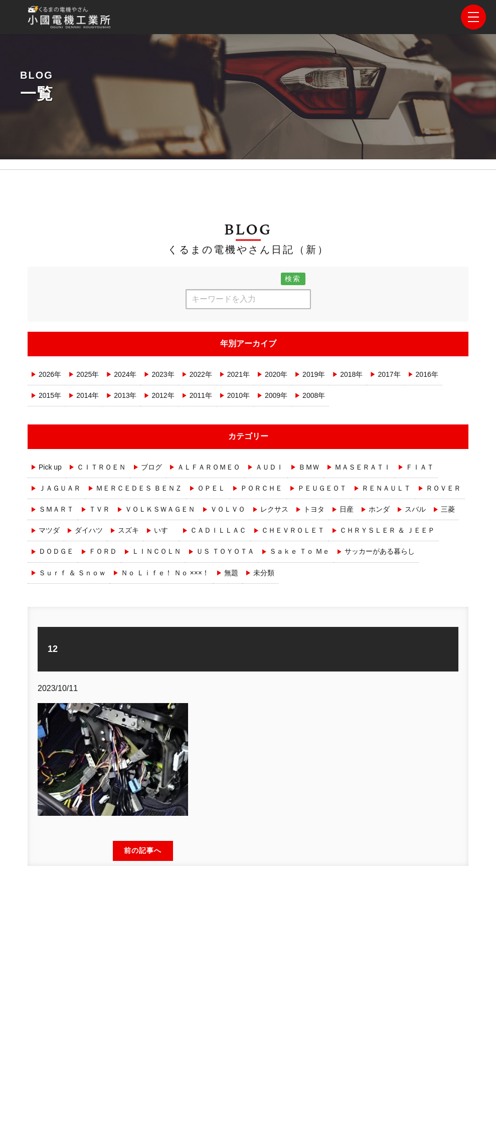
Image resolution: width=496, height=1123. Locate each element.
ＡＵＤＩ (269, 467)
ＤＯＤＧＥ (56, 551)
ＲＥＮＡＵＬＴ (386, 488)
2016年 (427, 374)
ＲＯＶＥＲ (443, 488)
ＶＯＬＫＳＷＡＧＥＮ (160, 509)
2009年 (276, 395)
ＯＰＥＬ (211, 488)
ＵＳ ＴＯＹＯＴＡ (225, 551)
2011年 (201, 395)
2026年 (50, 374)
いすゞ (164, 530)
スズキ (128, 530)
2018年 (351, 374)
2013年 (125, 395)
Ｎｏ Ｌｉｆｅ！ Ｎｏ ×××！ (165, 573)
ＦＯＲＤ (103, 551)
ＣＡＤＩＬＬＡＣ (218, 530)
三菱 (448, 509)
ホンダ (379, 509)
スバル (415, 509)
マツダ (49, 530)
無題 (231, 573)
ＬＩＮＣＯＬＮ (156, 551)
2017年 (389, 374)
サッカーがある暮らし (380, 551)
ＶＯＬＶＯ (227, 509)
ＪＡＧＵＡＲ (60, 488)
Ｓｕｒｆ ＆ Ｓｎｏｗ (72, 573)
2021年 (238, 374)
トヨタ (313, 509)
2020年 (276, 374)
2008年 (313, 395)
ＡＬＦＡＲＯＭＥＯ (208, 467)
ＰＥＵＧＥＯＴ (322, 488)
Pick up (50, 467)
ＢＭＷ (308, 467)
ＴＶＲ (99, 509)
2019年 (313, 374)
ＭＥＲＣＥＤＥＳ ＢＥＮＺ (139, 488)
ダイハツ (89, 530)
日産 (347, 509)
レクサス (274, 509)
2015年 (50, 395)
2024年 (125, 374)
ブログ (151, 467)
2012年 (162, 395)
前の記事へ (143, 850)
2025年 (87, 374)
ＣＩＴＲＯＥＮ (101, 467)
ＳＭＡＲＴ (56, 509)
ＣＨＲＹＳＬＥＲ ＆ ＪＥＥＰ (387, 530)
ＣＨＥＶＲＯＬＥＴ (292, 530)
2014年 (87, 395)
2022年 (201, 374)
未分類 (263, 573)
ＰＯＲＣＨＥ (261, 488)
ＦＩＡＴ (420, 467)
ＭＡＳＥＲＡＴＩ (363, 467)
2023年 (162, 374)
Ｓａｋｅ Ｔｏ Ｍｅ (299, 551)
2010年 (238, 395)
